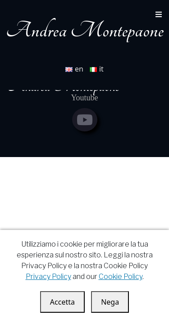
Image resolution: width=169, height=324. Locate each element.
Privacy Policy (48, 276)
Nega (110, 302)
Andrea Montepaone (85, 30)
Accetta (62, 302)
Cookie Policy (120, 276)
